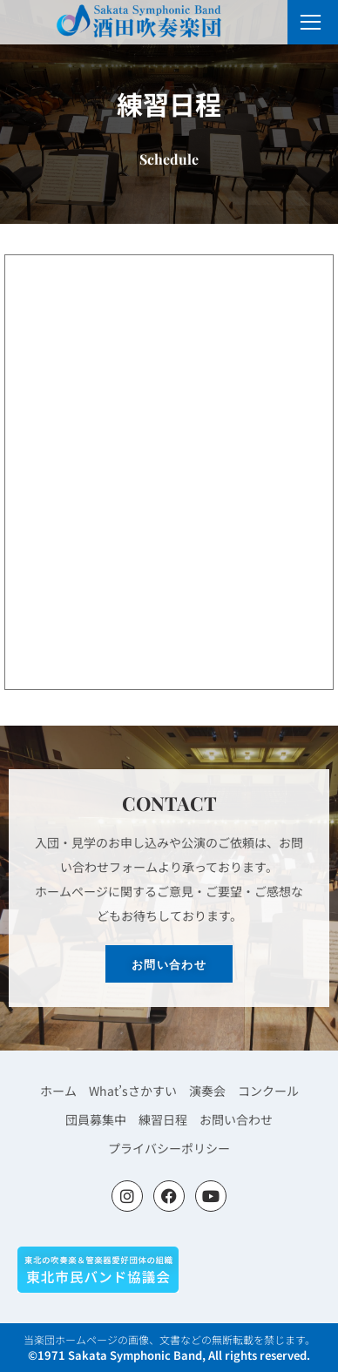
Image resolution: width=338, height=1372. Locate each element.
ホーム (58, 1090)
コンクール (268, 1090)
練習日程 (163, 1119)
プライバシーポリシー (169, 1148)
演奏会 (207, 1090)
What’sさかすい (133, 1090)
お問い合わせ (236, 1119)
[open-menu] (311, 22)
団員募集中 (95, 1119)
